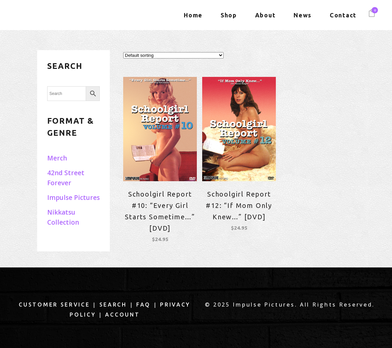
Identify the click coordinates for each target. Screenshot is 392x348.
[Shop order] (173, 55)
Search (113, 305)
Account (122, 315)
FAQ (143, 305)
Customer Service (54, 305)
